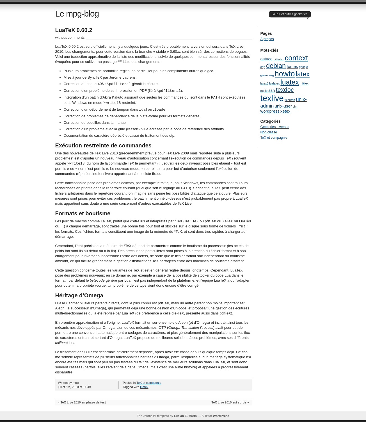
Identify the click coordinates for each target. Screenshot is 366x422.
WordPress (221, 416)
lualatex (274, 83)
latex (303, 74)
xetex (285, 111)
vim (295, 106)
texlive (272, 98)
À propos (267, 39)
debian (276, 65)
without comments (70, 37)
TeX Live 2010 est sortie (228, 402)
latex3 (264, 83)
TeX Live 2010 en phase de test (83, 402)
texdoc (285, 89)
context (296, 58)
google (303, 67)
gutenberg (267, 75)
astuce (266, 59)
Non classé (268, 132)
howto (285, 74)
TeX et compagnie (148, 382)
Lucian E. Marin (185, 416)
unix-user (283, 106)
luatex (144, 387)
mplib (263, 90)
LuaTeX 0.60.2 (73, 30)
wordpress (270, 111)
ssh (271, 90)
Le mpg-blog (77, 13)
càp (262, 67)
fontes (292, 66)
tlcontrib (290, 100)
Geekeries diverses (274, 127)
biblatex (278, 59)
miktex (304, 83)
